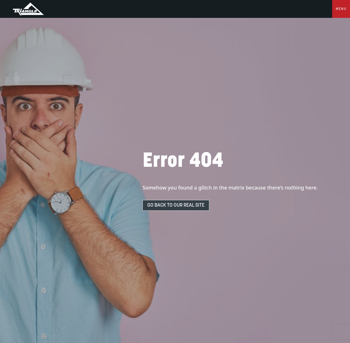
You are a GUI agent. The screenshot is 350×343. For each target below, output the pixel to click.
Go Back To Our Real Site (175, 205)
